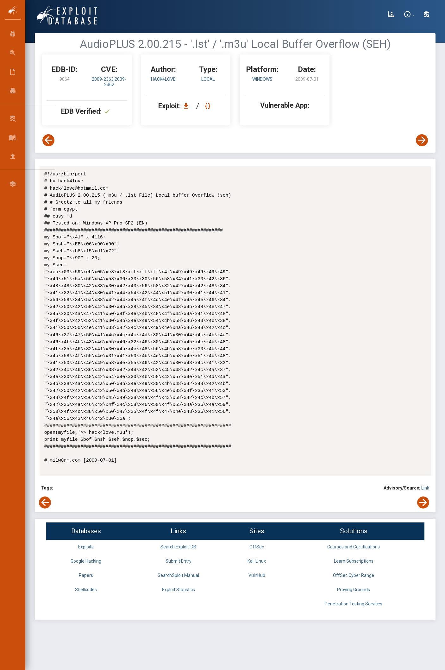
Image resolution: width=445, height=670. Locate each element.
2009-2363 (103, 79)
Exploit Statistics (178, 589)
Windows (262, 79)
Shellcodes (86, 589)
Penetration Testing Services (353, 603)
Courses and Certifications (353, 546)
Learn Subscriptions (353, 561)
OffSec (256, 546)
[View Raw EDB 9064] (208, 106)
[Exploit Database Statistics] (391, 15)
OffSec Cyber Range (353, 575)
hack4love (163, 79)
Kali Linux (257, 561)
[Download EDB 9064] (187, 106)
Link (425, 487)
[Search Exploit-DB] (426, 15)
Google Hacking (86, 561)
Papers (86, 575)
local (208, 79)
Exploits (86, 546)
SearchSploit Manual (178, 575)
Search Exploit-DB (178, 546)
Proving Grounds (353, 589)
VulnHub (256, 575)
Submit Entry (178, 561)
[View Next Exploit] (422, 140)
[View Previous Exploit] (48, 140)
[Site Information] (409, 15)
